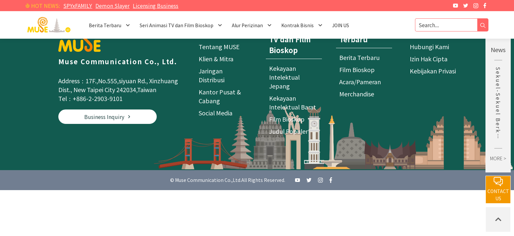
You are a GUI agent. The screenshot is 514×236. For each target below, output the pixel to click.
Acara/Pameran (360, 81)
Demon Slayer (112, 6)
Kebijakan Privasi (433, 71)
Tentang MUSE (219, 46)
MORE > (498, 158)
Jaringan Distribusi (212, 75)
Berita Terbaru (359, 57)
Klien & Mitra (216, 58)
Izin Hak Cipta (428, 58)
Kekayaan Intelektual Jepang (284, 77)
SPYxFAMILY (77, 6)
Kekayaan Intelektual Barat (292, 102)
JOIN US (340, 25)
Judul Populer (288, 131)
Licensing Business (155, 6)
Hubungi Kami (429, 46)
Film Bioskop (287, 119)
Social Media (215, 112)
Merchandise (356, 93)
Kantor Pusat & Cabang (220, 96)
